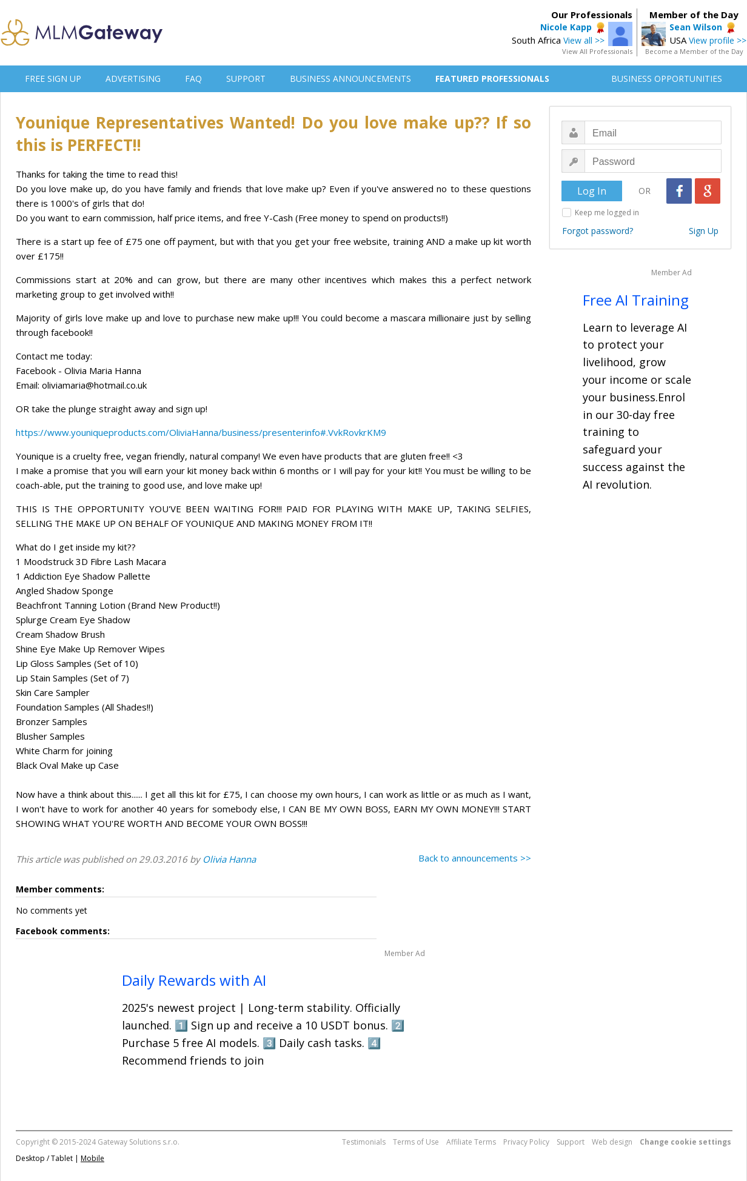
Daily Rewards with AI (194, 980)
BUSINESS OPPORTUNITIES (666, 78)
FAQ (193, 78)
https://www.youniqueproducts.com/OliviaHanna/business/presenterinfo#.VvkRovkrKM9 (201, 432)
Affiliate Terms (471, 1142)
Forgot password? (597, 230)
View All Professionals (597, 51)
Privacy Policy (526, 1142)
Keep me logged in (607, 212)
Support (571, 1142)
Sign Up (704, 230)
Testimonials (364, 1142)
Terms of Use (416, 1142)
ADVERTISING (133, 78)
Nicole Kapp (566, 27)
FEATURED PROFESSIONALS (492, 78)
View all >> (584, 40)
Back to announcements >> (474, 858)
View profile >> (717, 40)
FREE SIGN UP (53, 78)
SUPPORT (246, 78)
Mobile (92, 1158)
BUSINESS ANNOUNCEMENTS (350, 78)
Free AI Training (636, 300)
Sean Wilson (695, 27)
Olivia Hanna (229, 859)
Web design (612, 1142)
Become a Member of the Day (694, 51)
